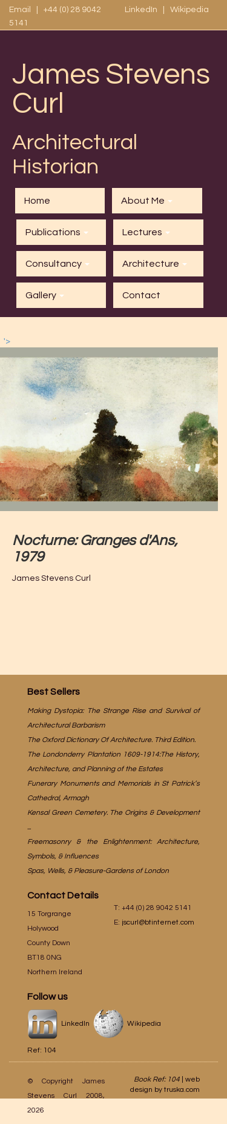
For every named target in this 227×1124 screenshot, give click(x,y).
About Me (147, 201)
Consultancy (57, 264)
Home (37, 201)
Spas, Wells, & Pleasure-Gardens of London (98, 871)
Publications (56, 232)
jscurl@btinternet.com (158, 922)
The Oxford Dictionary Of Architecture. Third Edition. (111, 740)
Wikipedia (189, 9)
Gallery (44, 295)
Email (20, 9)
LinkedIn (142, 9)
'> (109, 424)
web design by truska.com (165, 1084)
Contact (141, 295)
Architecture (154, 264)
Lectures (146, 232)
